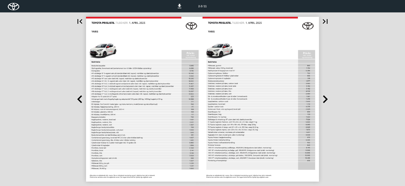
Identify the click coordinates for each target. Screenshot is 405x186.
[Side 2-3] (202, 6)
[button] (179, 6)
